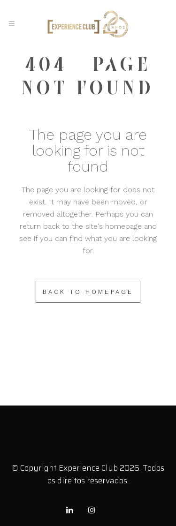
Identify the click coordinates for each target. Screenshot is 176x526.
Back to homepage (88, 291)
